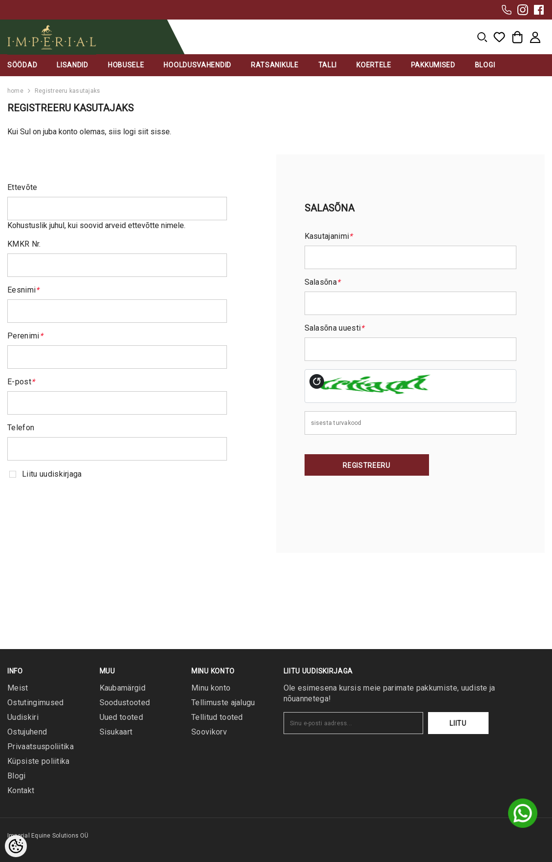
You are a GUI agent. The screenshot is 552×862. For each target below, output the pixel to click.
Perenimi (25, 335)
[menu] (482, 37)
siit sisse (154, 131)
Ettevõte (22, 187)
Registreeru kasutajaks (67, 90)
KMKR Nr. (24, 244)
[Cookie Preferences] (16, 846)
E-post (21, 381)
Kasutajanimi (329, 236)
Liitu (458, 723)
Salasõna (323, 282)
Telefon (20, 427)
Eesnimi (23, 289)
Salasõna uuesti (335, 328)
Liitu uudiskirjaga (52, 474)
